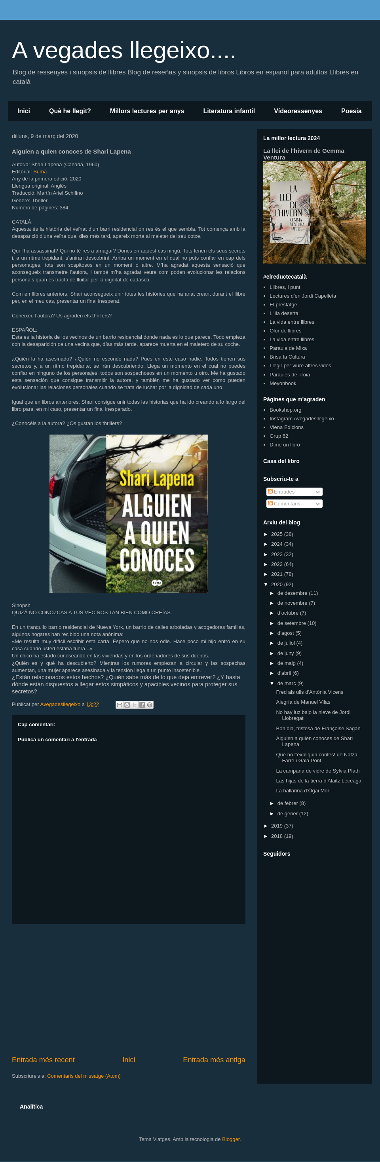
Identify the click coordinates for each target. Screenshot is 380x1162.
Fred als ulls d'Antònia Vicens (309, 692)
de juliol (286, 643)
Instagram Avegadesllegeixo (302, 419)
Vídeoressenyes (298, 111)
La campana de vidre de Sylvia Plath (317, 771)
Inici (23, 111)
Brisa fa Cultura (287, 357)
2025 (277, 534)
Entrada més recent (43, 1060)
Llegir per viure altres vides (300, 365)
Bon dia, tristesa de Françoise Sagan (318, 728)
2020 (277, 584)
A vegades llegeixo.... (124, 50)
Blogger (230, 1139)
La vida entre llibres (292, 322)
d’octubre (288, 613)
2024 (277, 544)
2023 (277, 554)
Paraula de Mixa (288, 348)
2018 (277, 836)
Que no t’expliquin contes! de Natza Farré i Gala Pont (316, 758)
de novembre (293, 603)
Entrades (281, 492)
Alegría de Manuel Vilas (303, 702)
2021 (277, 574)
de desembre (293, 593)
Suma (40, 172)
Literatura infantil (229, 111)
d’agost (286, 633)
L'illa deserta (284, 313)
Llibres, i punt (285, 287)
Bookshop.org (285, 410)
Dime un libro (285, 445)
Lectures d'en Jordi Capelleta (303, 296)
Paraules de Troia (290, 375)
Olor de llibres (285, 331)
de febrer (288, 803)
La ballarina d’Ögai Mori (303, 791)
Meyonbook (283, 383)
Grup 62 (279, 436)
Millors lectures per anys (147, 111)
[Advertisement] (128, 989)
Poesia (351, 111)
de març (287, 683)
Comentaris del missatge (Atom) (84, 1076)
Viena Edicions (287, 427)
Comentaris (284, 504)
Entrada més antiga (214, 1060)
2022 (277, 564)
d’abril (285, 673)
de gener (288, 813)
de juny (286, 653)
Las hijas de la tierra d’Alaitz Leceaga (318, 781)
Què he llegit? (70, 111)
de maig (287, 663)
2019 (277, 826)
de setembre (292, 623)
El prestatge (283, 305)
